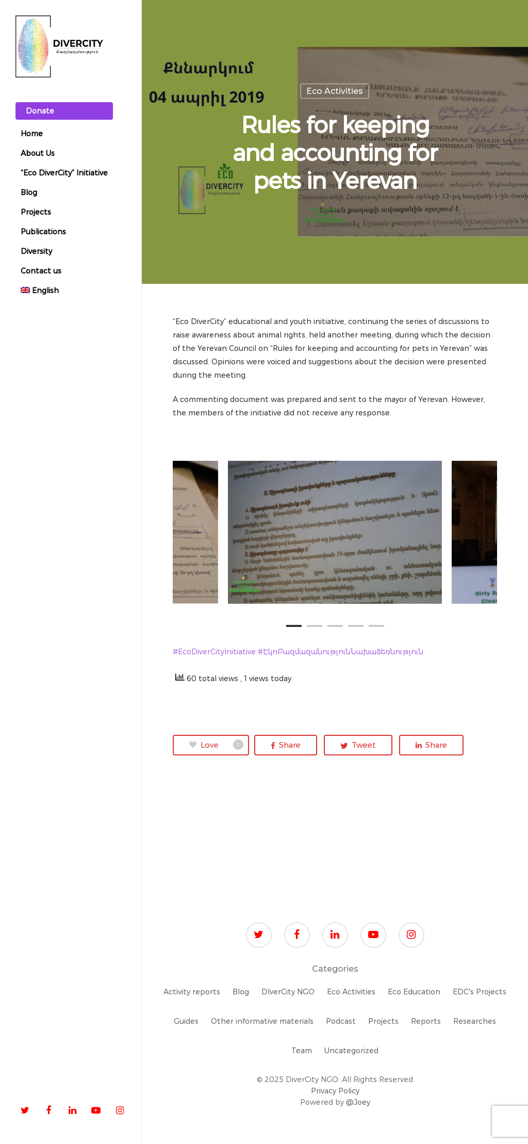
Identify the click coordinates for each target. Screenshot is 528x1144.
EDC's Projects (479, 991)
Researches (474, 1021)
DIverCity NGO (288, 991)
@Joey (358, 1102)
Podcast (341, 1021)
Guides (186, 1021)
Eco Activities (334, 91)
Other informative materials (262, 1021)
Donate (40, 111)
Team (301, 1050)
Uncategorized (351, 1050)
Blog (241, 991)
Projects (383, 1021)
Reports (426, 1021)
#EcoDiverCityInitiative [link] (215, 651)
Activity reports (191, 991)
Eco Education (414, 991)
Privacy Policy (335, 1090)
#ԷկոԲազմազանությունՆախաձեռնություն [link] (340, 651)
